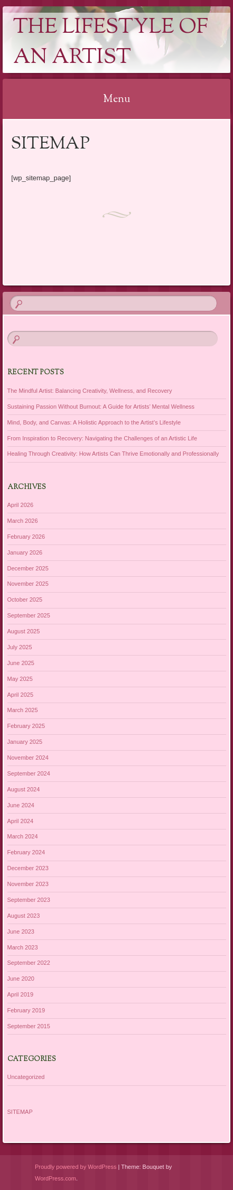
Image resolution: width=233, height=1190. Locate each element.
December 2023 (28, 868)
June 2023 (20, 931)
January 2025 (25, 742)
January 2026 (25, 552)
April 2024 (20, 821)
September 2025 (28, 615)
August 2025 (23, 631)
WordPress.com (55, 1178)
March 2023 (22, 947)
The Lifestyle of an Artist (110, 43)
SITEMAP (20, 1112)
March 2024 (22, 836)
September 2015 (28, 1026)
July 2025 (19, 647)
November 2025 (28, 583)
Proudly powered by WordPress (75, 1167)
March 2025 (22, 710)
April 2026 (20, 505)
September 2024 (28, 773)
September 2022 (28, 963)
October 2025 (25, 599)
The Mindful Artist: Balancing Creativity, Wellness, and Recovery (89, 391)
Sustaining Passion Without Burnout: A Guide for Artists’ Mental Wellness (101, 406)
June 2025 (20, 663)
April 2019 (20, 994)
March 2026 (22, 521)
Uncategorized (26, 1077)
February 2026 (26, 536)
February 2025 (26, 726)
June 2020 (20, 978)
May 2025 (20, 679)
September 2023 (28, 900)
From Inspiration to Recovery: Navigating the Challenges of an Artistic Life (102, 438)
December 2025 (28, 568)
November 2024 (28, 757)
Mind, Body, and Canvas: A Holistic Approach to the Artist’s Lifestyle (94, 422)
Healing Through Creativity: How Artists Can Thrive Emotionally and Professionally (113, 453)
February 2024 (26, 852)
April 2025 (20, 694)
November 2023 (28, 884)
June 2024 (20, 805)
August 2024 (23, 789)
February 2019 (26, 1010)
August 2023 (23, 915)
